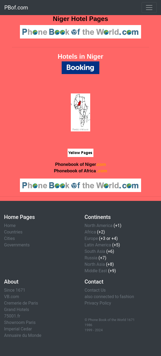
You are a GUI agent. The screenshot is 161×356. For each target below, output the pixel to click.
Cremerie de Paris (21, 303)
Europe (91, 238)
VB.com (11, 296)
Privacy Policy (98, 303)
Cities (9, 238)
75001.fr (12, 316)
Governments (17, 244)
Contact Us (95, 290)
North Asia (95, 264)
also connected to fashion (109, 296)
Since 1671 (14, 290)
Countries (13, 232)
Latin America (98, 244)
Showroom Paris (20, 322)
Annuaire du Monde (22, 335)
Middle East (96, 270)
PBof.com (16, 7)
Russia (91, 257)
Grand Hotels (16, 309)
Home (10, 225)
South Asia (95, 251)
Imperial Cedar (18, 328)
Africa (90, 232)
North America (99, 225)
